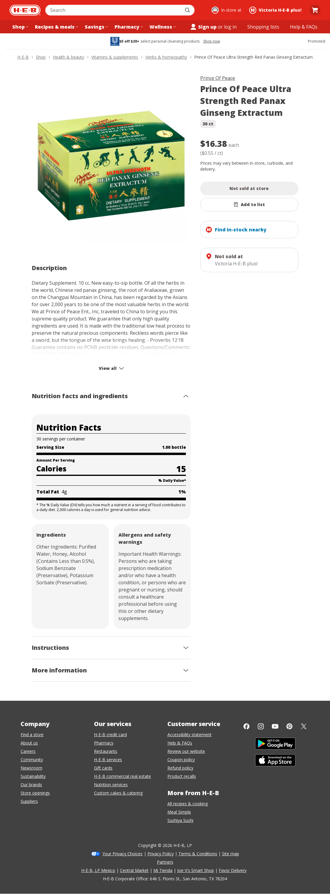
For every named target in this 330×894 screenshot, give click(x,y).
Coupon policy (181, 759)
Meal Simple (179, 812)
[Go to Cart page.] (315, 10)
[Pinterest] (289, 726)
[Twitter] (303, 726)
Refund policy (180, 768)
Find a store (32, 734)
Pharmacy (103, 743)
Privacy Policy (160, 853)
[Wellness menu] (162, 27)
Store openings (35, 793)
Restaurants (105, 751)
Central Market (134, 870)
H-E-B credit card (110, 734)
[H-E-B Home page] (25, 10)
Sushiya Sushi (180, 820)
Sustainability (33, 776)
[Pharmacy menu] (128, 27)
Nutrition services (111, 784)
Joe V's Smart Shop (195, 870)
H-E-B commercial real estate (122, 776)
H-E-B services (108, 759)
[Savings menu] (96, 27)
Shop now (211, 41)
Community (32, 759)
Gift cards (103, 768)
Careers (28, 751)
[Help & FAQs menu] (303, 27)
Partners (165, 862)
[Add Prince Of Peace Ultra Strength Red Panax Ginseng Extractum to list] (249, 204)
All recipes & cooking (187, 803)
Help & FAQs (179, 743)
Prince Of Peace (217, 78)
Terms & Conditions (197, 853)
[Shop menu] (20, 27)
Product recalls (181, 776)
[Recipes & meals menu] (56, 27)
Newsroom (31, 768)
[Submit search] (188, 10)
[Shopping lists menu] (263, 27)
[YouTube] (275, 726)
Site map (230, 853)
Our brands (31, 784)
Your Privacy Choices (122, 853)
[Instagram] (260, 726)
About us (29, 743)
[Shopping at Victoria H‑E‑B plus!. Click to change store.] (276, 10)
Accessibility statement (189, 734)
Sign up (203, 26)
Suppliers (29, 801)
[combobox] (113, 10)
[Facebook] (246, 726)
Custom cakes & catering (118, 793)
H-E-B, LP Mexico (98, 870)
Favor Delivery (232, 870)
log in (230, 27)
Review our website (186, 751)
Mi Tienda (162, 870)
